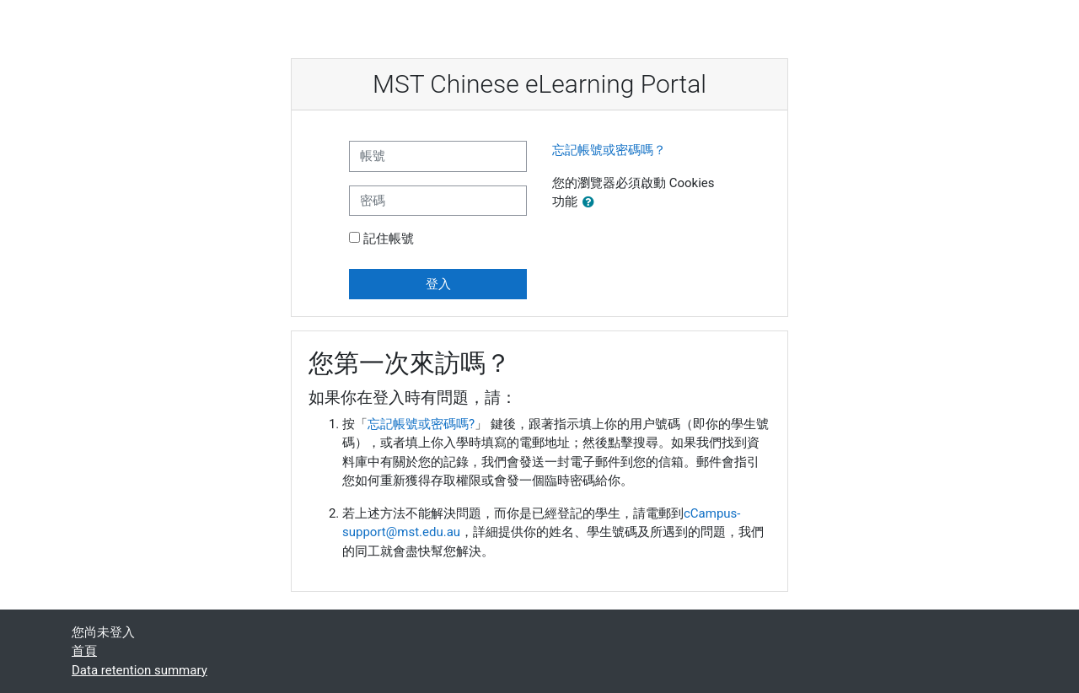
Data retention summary (139, 670)
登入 (438, 284)
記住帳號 (388, 238)
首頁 (84, 650)
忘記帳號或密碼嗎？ (609, 150)
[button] (592, 202)
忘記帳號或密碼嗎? (421, 424)
